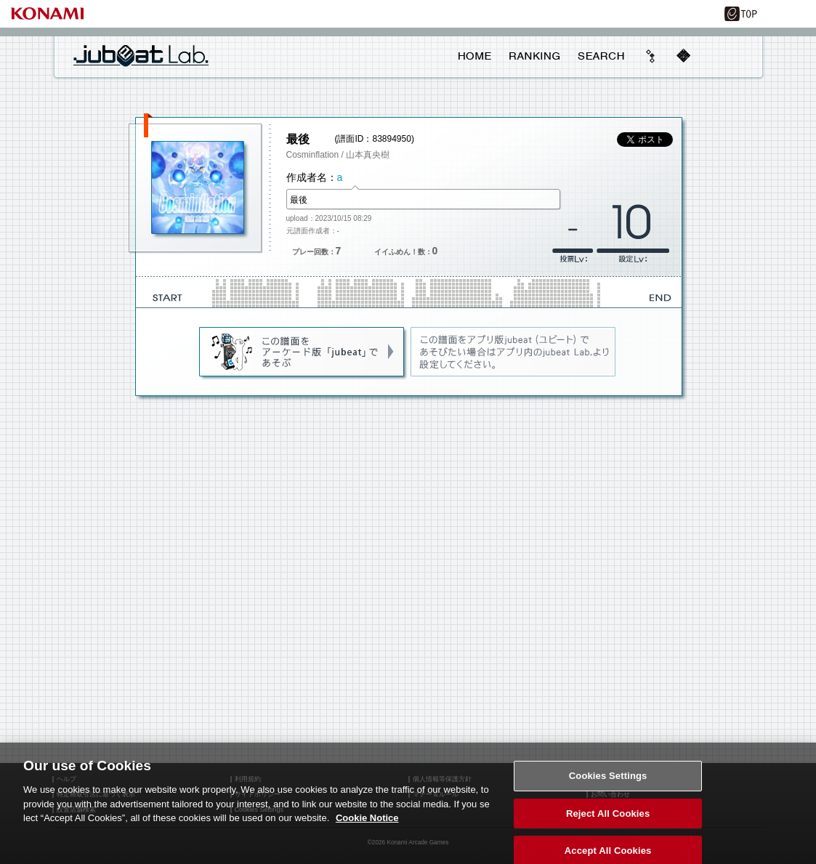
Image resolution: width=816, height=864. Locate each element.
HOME (475, 56)
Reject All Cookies (608, 820)
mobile (683, 56)
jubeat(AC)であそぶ (302, 352)
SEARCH (601, 56)
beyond (651, 56)
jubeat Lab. (141, 55)
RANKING (534, 56)
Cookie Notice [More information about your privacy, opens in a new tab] (367, 825)
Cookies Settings (608, 783)
